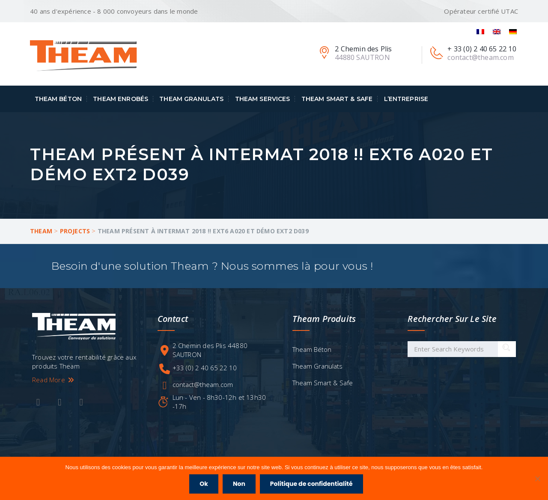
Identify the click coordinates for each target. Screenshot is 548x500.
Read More (53, 379)
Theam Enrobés (120, 99)
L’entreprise (406, 99)
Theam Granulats (191, 99)
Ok (204, 483)
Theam (41, 231)
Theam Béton (58, 99)
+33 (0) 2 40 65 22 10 (205, 367)
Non (239, 483)
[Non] (537, 478)
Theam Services (262, 99)
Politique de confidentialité (311, 483)
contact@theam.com (203, 384)
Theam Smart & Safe (337, 99)
